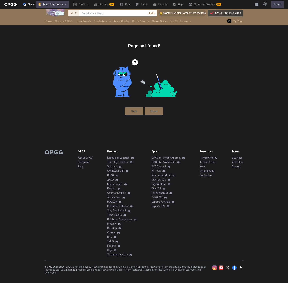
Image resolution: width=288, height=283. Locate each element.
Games (111, 232)
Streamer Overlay (117, 254)
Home (153, 111)
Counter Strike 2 (116, 192)
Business (237, 157)
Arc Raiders (114, 197)
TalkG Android (160, 192)
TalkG (110, 241)
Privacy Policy (208, 157)
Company (83, 162)
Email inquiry (207, 170)
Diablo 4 (111, 223)
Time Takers (114, 214)
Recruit (236, 166)
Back (134, 111)
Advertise (237, 162)
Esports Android (161, 201)
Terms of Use (207, 162)
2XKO (110, 179)
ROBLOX (112, 201)
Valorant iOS (159, 179)
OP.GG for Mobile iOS (163, 162)
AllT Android (159, 166)
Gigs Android (159, 184)
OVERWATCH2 (115, 170)
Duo (109, 236)
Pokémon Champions (119, 219)
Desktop (112, 228)
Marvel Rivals (115, 184)
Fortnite (111, 188)
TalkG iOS (157, 197)
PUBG (110, 175)
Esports (111, 245)
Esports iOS (158, 206)
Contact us (206, 175)
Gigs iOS (156, 188)
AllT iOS (156, 170)
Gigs (109, 250)
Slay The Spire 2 (116, 210)
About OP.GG (85, 157)
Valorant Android (161, 175)
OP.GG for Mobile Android (166, 157)
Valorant (112, 166)
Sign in (277, 4)
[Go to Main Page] (10, 4)
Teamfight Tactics (52, 4)
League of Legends (118, 157)
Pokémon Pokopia (117, 206)
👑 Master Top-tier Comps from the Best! (187, 13)
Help (202, 166)
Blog (80, 166)
